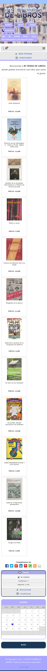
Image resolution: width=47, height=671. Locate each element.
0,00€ (23, 584)
